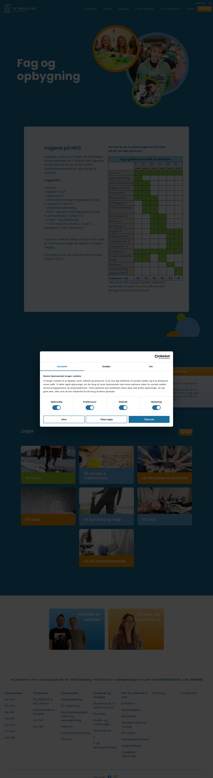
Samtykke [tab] (62, 366)
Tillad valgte (106, 419)
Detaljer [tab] (106, 366)
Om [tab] (151, 366)
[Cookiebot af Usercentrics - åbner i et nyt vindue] (157, 357)
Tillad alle (149, 419)
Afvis (64, 419)
